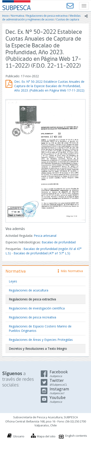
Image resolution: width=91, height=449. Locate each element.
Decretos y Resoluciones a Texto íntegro (38, 349)
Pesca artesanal (45, 235)
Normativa (17, 16)
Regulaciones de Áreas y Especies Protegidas (41, 340)
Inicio (5, 16)
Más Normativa (70, 271)
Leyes (13, 281)
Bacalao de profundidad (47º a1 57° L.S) (42, 253)
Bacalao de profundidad (59, 242)
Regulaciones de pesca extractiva (47, 16)
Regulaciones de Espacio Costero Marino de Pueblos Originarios (40, 328)
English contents (76, 436)
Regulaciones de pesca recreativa (32, 317)
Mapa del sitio (46, 436)
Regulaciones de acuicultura (28, 290)
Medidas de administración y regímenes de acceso (41, 17)
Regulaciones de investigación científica (37, 308)
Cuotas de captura (67, 19)
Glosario (18, 436)
